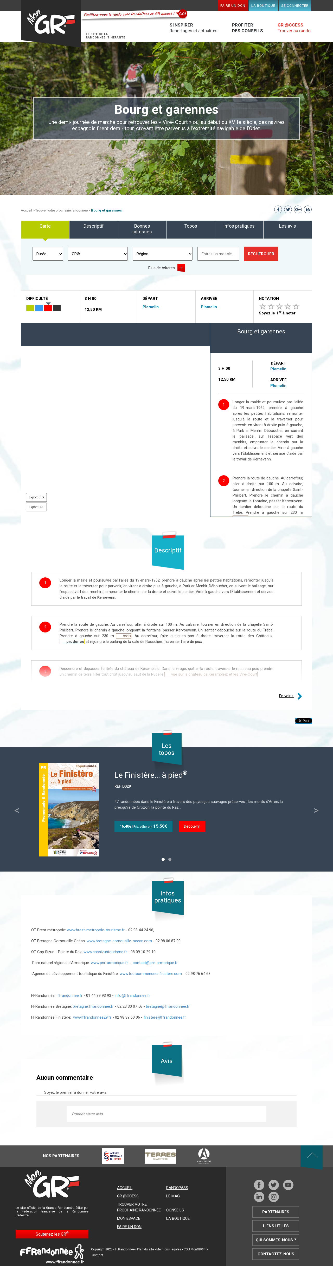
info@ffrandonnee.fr (132, 995)
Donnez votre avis (87, 1114)
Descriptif (94, 226)
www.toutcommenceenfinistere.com (150, 973)
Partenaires (275, 1212)
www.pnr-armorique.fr (109, 962)
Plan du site (145, 1249)
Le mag (173, 1196)
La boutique (263, 5)
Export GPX (36, 497)
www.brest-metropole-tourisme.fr (96, 930)
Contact (97, 1255)
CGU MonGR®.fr (195, 1249)
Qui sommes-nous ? (276, 1240)
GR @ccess (128, 1196)
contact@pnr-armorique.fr (155, 962)
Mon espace (128, 1218)
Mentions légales (168, 1249)
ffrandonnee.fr (69, 995)
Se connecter (295, 5)
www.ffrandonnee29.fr (92, 1017)
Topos (190, 226)
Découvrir (192, 826)
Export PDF (36, 507)
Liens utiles (276, 1226)
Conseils (175, 1210)
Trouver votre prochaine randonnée (61, 210)
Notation (269, 298)
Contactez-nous (276, 1254)
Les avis (287, 226)
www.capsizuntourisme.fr (104, 952)
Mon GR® (51, 24)
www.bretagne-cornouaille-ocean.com (119, 941)
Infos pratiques (239, 226)
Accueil (26, 210)
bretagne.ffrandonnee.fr (94, 1006)
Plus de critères (161, 268)
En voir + (286, 696)
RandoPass (177, 1187)
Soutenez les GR (52, 1234)
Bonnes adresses (142, 228)
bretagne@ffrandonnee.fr (168, 1006)
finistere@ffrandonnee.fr (165, 1017)
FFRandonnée (125, 1249)
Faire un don (232, 5)
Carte (45, 226)
